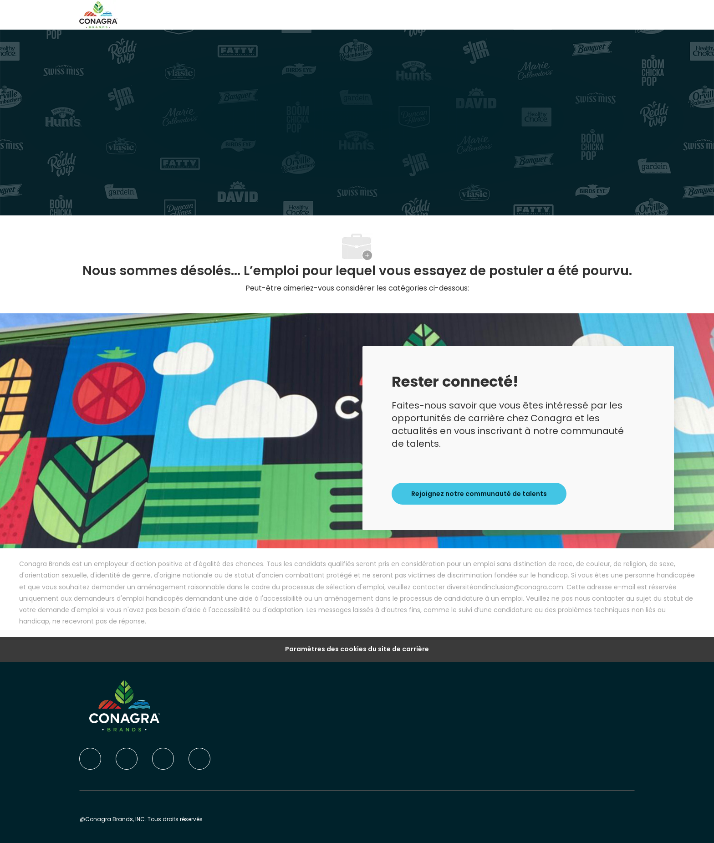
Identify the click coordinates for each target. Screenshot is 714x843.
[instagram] (199, 759)
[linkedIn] (127, 759)
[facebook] (90, 759)
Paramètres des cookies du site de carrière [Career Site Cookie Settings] (357, 649)
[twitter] (163, 759)
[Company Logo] (98, 14)
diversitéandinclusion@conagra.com (505, 587)
